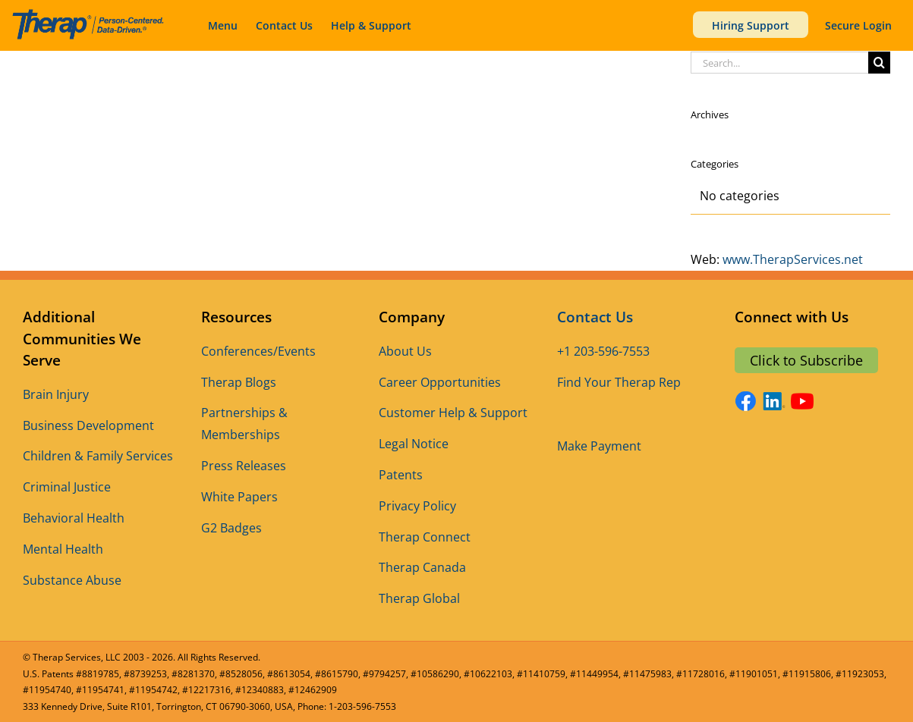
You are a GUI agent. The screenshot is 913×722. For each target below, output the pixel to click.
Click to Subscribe (806, 360)
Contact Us (284, 25)
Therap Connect (425, 537)
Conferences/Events (258, 351)
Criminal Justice (67, 487)
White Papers (239, 496)
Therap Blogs (238, 382)
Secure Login (858, 25)
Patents (401, 474)
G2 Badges (231, 528)
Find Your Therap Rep (619, 382)
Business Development (88, 425)
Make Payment (599, 446)
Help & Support (371, 25)
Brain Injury (56, 394)
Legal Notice (414, 443)
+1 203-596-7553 (603, 351)
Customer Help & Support (453, 412)
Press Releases (243, 465)
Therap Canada (422, 567)
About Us (405, 351)
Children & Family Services (98, 455)
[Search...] (779, 63)
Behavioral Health (73, 518)
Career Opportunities (440, 382)
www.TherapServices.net (793, 259)
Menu (223, 25)
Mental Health (63, 549)
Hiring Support (750, 25)
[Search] (879, 63)
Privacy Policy (417, 506)
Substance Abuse (72, 580)
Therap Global (419, 598)
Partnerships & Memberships (244, 423)
